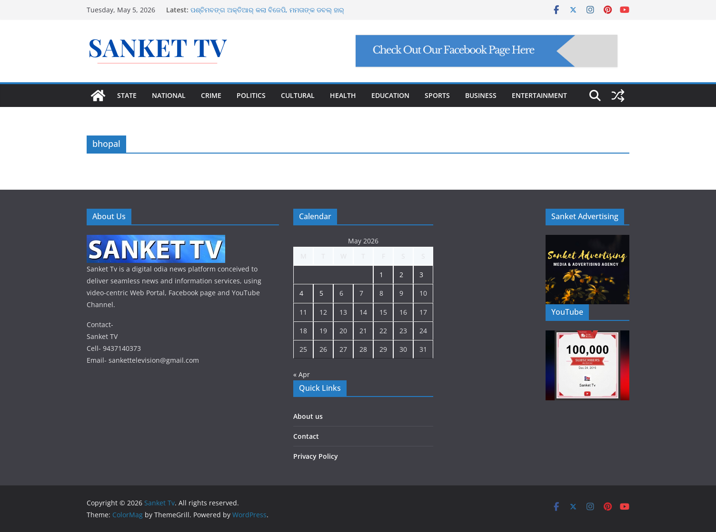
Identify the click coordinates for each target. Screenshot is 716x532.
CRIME (211, 95)
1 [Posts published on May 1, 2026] (381, 274)
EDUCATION (390, 95)
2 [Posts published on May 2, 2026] (401, 274)
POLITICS (251, 95)
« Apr (301, 374)
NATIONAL (169, 95)
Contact (306, 436)
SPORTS (437, 95)
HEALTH (343, 95)
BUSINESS (481, 95)
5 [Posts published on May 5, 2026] (321, 293)
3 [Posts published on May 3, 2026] (421, 274)
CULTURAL (298, 95)
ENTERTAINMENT (539, 95)
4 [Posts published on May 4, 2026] (301, 293)
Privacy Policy (315, 456)
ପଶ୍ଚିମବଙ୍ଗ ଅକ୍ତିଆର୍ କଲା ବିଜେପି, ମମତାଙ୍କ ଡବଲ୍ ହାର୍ (267, 9)
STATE (127, 95)
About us (308, 416)
